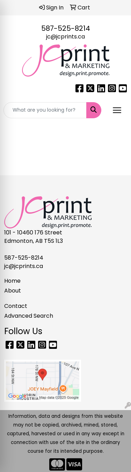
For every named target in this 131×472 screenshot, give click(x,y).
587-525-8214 (65, 28)
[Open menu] (117, 110)
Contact (15, 306)
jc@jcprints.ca (65, 37)
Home (12, 281)
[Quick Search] (45, 110)
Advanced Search (28, 316)
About (12, 291)
